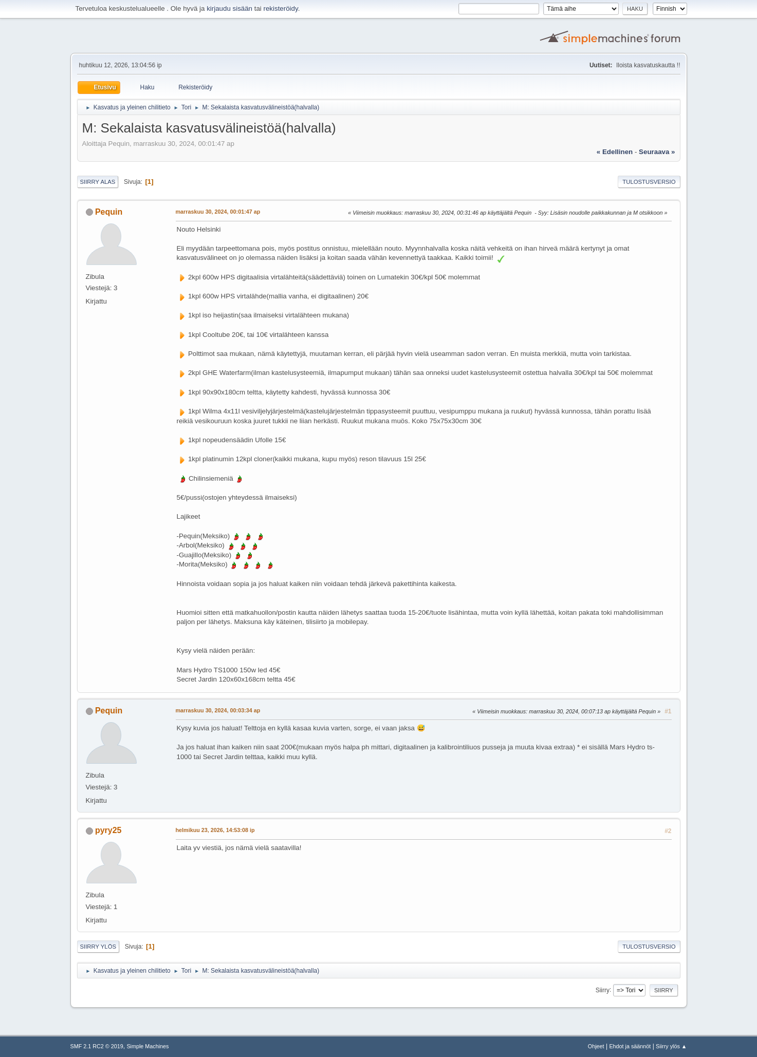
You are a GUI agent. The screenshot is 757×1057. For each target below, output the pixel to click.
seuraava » (657, 152)
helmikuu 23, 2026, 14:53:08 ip (215, 830)
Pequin (108, 211)
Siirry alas (98, 182)
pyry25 (108, 830)
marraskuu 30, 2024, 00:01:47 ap (218, 212)
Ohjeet (596, 1046)
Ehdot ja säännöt (630, 1046)
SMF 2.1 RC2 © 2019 (96, 1046)
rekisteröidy (281, 8)
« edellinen (615, 152)
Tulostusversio (648, 182)
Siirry (603, 989)
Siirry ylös (98, 946)
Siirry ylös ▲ (671, 1046)
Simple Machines (147, 1046)
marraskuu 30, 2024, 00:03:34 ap (218, 710)
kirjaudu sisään (229, 8)
